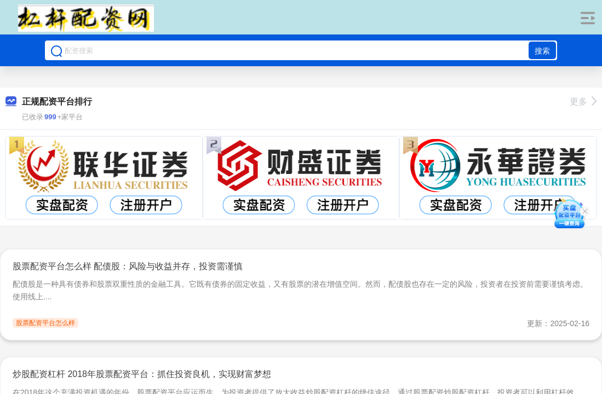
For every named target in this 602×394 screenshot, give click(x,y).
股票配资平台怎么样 (45, 323)
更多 (583, 101)
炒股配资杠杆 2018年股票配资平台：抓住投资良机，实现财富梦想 (142, 374)
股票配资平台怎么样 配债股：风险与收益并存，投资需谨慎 (128, 266)
